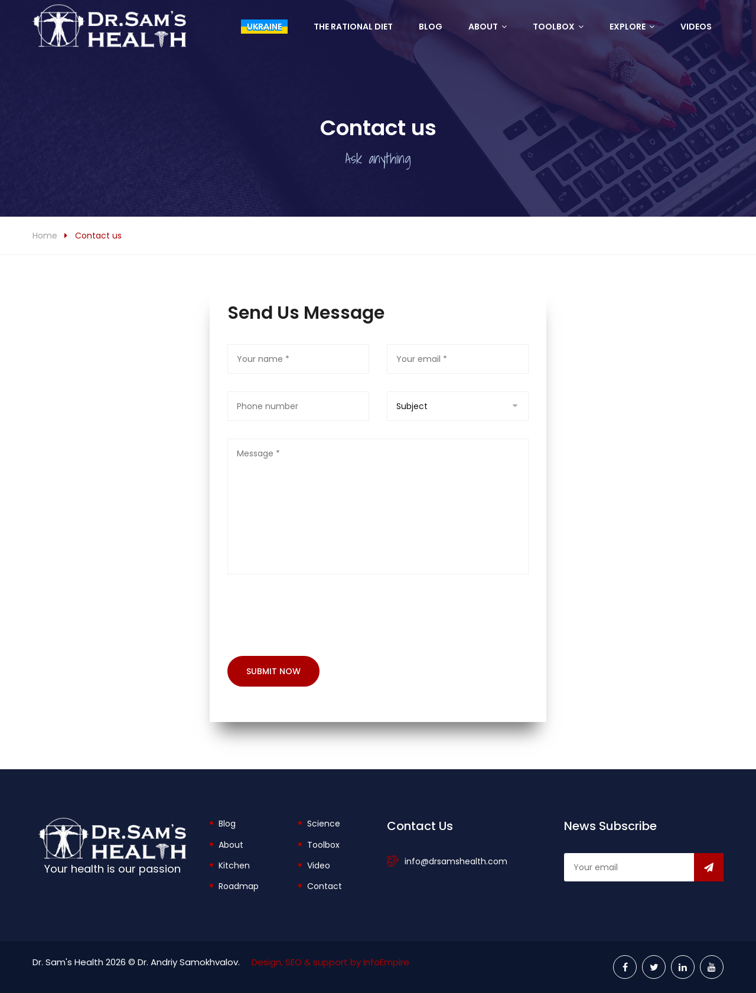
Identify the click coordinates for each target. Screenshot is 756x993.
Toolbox (554, 26)
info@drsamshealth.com (456, 861)
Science (323, 823)
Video (318, 865)
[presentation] (317, 615)
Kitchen (234, 865)
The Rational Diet (353, 26)
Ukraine (264, 26)
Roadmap (239, 886)
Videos (696, 26)
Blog (430, 26)
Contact (324, 886)
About (483, 26)
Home (44, 235)
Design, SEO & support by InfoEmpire (330, 962)
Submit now (273, 671)
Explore (628, 26)
